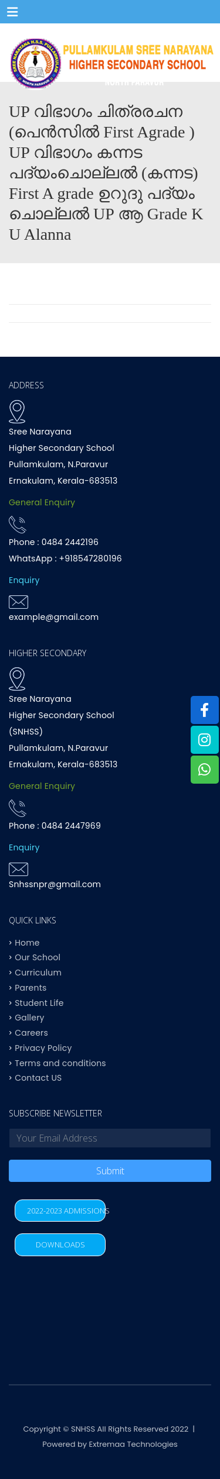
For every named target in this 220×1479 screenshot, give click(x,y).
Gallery (29, 1017)
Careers (31, 1033)
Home (27, 942)
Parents (30, 987)
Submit (110, 1170)
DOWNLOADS (60, 1244)
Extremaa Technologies (133, 1444)
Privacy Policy (43, 1047)
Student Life (39, 1002)
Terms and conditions (60, 1062)
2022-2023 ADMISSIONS (66, 1210)
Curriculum (38, 972)
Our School (37, 957)
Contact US (38, 1078)
